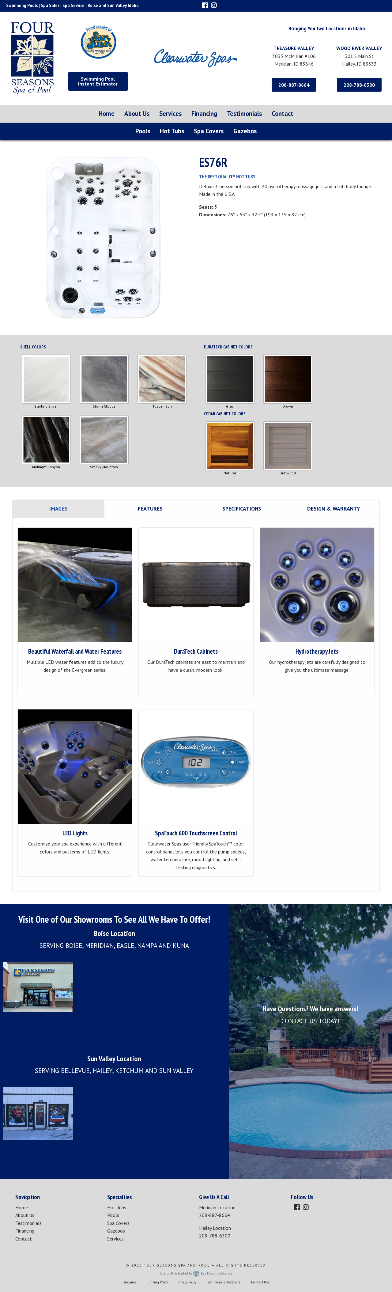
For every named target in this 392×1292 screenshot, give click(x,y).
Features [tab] (150, 508)
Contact (282, 113)
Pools (142, 131)
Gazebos (245, 131)
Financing (204, 113)
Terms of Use (260, 1282)
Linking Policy (158, 1282)
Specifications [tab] (241, 508)
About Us (136, 113)
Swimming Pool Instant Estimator (98, 81)
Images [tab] (58, 508)
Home (107, 113)
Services (170, 113)
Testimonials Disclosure (223, 1282)
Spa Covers (209, 131)
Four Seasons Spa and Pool (177, 1265)
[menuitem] (106, 113)
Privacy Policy (187, 1282)
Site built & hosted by (196, 1273)
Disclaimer (130, 1282)
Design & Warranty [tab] (333, 508)
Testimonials (244, 113)
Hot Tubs (172, 131)
